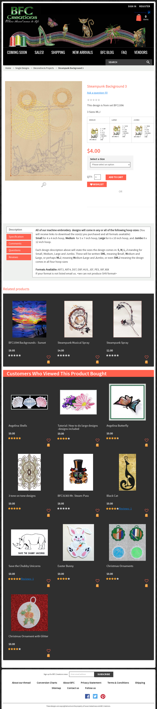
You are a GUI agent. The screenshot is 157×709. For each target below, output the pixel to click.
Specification (16, 236)
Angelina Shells (18, 426)
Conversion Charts (47, 683)
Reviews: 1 (125, 509)
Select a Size (97, 159)
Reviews (13, 257)
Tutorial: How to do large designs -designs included (78, 427)
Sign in (132, 6)
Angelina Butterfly (117, 426)
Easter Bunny (66, 566)
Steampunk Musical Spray (73, 343)
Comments (15, 243)
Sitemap (56, 688)
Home (8, 68)
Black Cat (112, 496)
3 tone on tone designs (22, 496)
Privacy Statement (91, 683)
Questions (15, 250)
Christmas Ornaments (120, 566)
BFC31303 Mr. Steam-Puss (73, 496)
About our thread (21, 683)
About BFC (69, 683)
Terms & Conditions (118, 683)
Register (144, 6)
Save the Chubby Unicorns (24, 566)
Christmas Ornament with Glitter (28, 636)
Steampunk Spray (117, 343)
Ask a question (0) (97, 93)
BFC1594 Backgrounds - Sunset (27, 343)
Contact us (73, 688)
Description (15, 229)
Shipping (140, 683)
